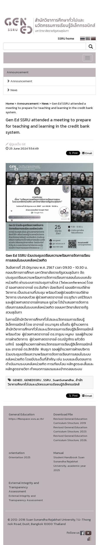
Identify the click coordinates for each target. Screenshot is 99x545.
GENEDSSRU (32, 380)
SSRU (47, 380)
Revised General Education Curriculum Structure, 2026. (70, 438)
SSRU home (66, 38)
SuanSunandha (63, 380)
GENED (17, 380)
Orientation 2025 (19, 457)
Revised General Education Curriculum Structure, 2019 (70, 421)
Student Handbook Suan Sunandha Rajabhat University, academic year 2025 (69, 463)
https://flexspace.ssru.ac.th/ (26, 419)
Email (87, 153)
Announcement (17, 72)
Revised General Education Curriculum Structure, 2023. (70, 429)
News (12, 90)
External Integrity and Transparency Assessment (26, 498)
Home (10, 103)
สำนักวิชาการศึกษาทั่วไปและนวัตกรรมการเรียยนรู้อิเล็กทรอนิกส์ (45, 382)
